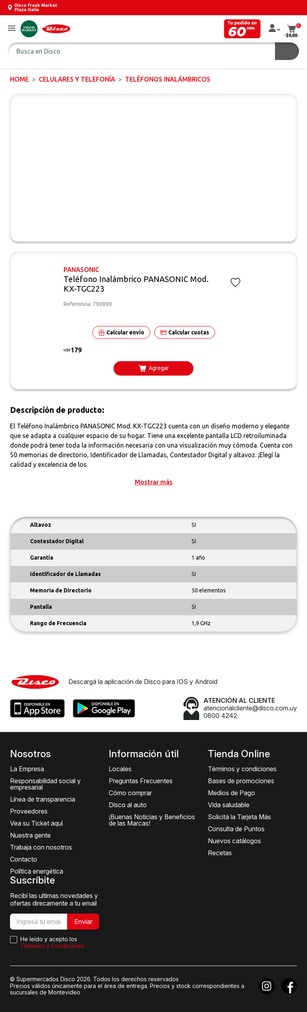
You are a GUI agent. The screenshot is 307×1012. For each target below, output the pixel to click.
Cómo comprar (130, 793)
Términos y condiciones (242, 769)
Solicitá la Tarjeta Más (239, 817)
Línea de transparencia (42, 799)
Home (19, 79)
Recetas (220, 853)
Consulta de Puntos (236, 829)
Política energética (36, 871)
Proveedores (29, 811)
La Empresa (27, 769)
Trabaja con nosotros (41, 847)
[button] (11, 29)
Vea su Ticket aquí (36, 823)
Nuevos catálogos (234, 841)
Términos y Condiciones (52, 945)
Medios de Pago (231, 793)
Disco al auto (128, 805)
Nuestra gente (30, 835)
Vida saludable (228, 805)
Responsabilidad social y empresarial (45, 784)
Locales (120, 769)
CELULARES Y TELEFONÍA (77, 79)
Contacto (23, 859)
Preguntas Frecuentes (141, 781)
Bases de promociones (241, 781)
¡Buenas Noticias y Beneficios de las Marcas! (152, 820)
